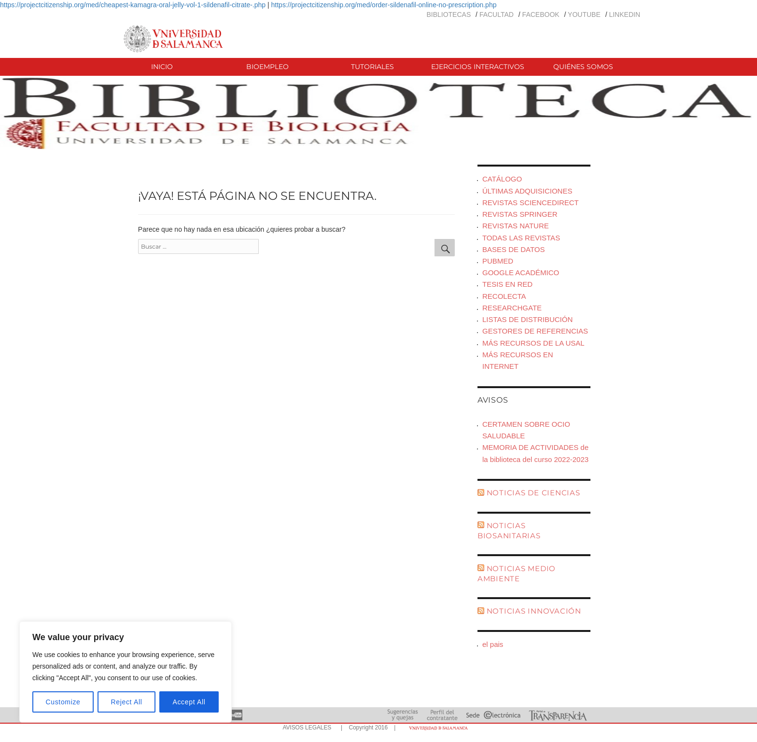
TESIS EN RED (507, 284)
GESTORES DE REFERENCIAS (535, 331)
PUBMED (497, 261)
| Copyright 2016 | (366, 727)
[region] (125, 672)
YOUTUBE (584, 14)
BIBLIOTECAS (448, 14)
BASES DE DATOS (513, 249)
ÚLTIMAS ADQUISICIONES (527, 191)
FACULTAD (496, 14)
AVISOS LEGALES (306, 727)
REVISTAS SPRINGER (520, 214)
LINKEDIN (624, 14)
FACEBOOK (541, 14)
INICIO (162, 66)
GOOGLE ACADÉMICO (520, 272)
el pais (492, 644)
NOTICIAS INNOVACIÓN (534, 611)
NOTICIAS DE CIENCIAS (533, 492)
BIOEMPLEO (267, 66)
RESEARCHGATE (512, 308)
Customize (63, 702)
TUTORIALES (372, 66)
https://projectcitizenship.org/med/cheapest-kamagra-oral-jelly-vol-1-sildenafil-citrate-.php (133, 5)
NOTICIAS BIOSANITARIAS (509, 530)
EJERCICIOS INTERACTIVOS (477, 66)
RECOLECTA (504, 296)
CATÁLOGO (502, 179)
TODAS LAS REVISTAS (521, 238)
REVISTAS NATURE (515, 226)
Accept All (188, 702)
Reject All (126, 702)
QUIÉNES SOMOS (583, 66)
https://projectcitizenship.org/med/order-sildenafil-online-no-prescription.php (384, 5)
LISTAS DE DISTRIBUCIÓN (527, 319)
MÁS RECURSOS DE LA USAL (533, 343)
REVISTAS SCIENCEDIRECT (530, 202)
